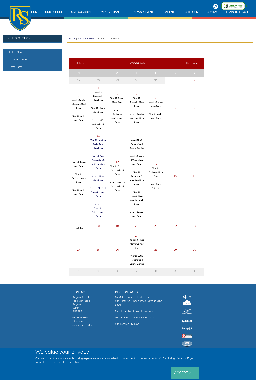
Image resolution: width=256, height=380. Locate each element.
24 (78, 250)
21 (156, 226)
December (192, 63)
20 (136, 226)
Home (72, 39)
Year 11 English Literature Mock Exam (79, 104)
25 (98, 250)
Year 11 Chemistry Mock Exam (136, 102)
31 (156, 80)
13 (136, 136)
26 (117, 250)
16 (194, 176)
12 (117, 162)
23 (194, 226)
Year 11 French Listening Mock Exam (117, 170)
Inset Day (78, 228)
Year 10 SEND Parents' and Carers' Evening (137, 260)
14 (156, 164)
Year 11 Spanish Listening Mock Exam (117, 186)
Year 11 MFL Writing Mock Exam (98, 124)
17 (78, 224)
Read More (75, 362)
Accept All (184, 373)
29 (117, 80)
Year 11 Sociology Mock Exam (156, 172)
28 (98, 80)
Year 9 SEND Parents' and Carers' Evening (137, 144)
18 (98, 226)
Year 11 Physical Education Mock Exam (98, 192)
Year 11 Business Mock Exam (79, 178)
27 (78, 80)
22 (175, 226)
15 (175, 176)
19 (117, 226)
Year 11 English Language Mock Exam (136, 118)
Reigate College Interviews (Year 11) (136, 244)
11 (98, 136)
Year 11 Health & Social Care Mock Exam (98, 144)
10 (78, 158)
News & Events (86, 39)
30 (136, 80)
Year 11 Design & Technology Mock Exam (137, 160)
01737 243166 (80, 317)
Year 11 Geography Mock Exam (98, 96)
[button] (55, 12)
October (81, 63)
